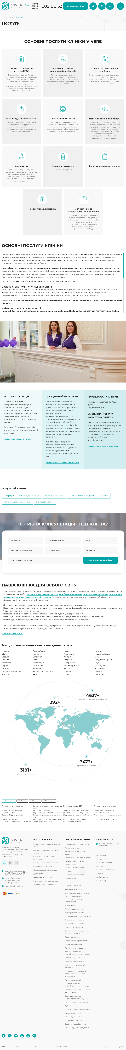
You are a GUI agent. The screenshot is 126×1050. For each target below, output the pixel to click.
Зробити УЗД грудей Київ (12, 815)
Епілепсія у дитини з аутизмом (77, 1028)
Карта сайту (101, 881)
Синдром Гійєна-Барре (74, 961)
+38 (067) (35, 4)
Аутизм (68, 1006)
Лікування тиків (8, 813)
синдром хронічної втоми (95, 594)
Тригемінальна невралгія (75, 948)
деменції (48, 597)
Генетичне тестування (42, 877)
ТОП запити (35, 801)
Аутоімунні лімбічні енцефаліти (78, 916)
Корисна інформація (105, 870)
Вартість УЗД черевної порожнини (47, 819)
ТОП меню (22, 801)
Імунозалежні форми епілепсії (77, 893)
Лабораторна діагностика (44, 885)
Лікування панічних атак (12, 806)
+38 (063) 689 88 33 (12, 883)
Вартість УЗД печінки (41, 810)
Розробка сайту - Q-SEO (114, 1047)
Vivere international (104, 863)
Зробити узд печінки (54, 496)
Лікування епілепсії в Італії (105, 806)
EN (10, 863)
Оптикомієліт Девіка (73, 944)
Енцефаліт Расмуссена (74, 923)
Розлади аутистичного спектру (77, 844)
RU (16, 863)
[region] (63, 283)
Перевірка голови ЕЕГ (72, 806)
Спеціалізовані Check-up (43, 866)
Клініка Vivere (7, 17)
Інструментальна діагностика (45, 881)
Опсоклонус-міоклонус (74, 927)
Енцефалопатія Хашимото (75, 920)
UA (110, 6)
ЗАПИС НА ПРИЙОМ (75, 6)
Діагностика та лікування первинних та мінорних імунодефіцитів (75, 973)
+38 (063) (35, 8)
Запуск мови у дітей (73, 1013)
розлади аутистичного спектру (42, 594)
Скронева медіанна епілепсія (77, 1002)
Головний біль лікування (12, 810)
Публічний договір (104, 877)
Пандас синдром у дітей (104, 810)
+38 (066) (35, 6)
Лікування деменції (73, 886)
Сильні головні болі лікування (75, 813)
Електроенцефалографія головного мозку (47, 807)
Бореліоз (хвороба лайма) (75, 1024)
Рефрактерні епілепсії (74, 889)
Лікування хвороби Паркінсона (78, 1009)
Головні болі (70, 905)
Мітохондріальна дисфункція (77, 867)
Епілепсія (69, 882)
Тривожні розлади (72, 848)
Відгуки (99, 866)
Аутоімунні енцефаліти (74, 913)
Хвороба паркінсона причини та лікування (88, 496)
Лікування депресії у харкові (17, 502)
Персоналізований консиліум (45, 870)
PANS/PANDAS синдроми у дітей (78, 858)
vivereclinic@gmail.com (14, 886)
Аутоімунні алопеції (73, 980)
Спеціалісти (101, 859)
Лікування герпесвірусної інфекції (16, 821)
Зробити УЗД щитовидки (43, 821)
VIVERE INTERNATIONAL (12, 633)
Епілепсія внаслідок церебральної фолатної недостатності (74, 899)
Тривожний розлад (102, 813)
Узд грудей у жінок (44, 502)
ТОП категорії (9, 801)
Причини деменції (9, 819)
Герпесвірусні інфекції (74, 909)
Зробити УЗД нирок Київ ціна (75, 810)
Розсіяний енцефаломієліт (76, 941)
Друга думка (38, 874)
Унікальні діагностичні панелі (45, 863)
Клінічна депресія (72, 1017)
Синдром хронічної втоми (75, 875)
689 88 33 (51, 6)
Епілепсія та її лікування (104, 819)
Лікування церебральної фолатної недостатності (47, 816)
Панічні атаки (70, 878)
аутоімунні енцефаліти (32, 597)
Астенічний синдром (72, 821)
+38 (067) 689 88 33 (12, 878)
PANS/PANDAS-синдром (70, 594)
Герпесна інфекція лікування (75, 819)
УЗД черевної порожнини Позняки (77, 815)
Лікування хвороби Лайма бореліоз (47, 813)
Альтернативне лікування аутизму (108, 815)
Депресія (69, 871)
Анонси (99, 873)
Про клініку (101, 855)
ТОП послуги (49, 801)
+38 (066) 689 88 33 (12, 880)
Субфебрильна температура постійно (22, 496)
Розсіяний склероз (72, 937)
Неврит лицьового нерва (75, 958)
